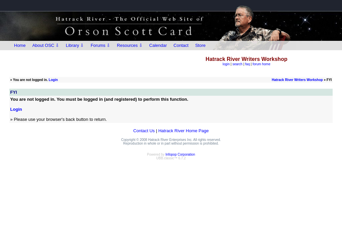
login (226, 64)
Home (20, 45)
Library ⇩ (75, 45)
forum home (261, 64)
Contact (181, 45)
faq (247, 64)
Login (53, 80)
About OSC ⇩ (45, 45)
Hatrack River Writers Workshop (297, 80)
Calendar (158, 45)
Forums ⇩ (100, 45)
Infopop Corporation (180, 154)
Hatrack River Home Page (183, 130)
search (237, 64)
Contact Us (144, 130)
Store (200, 45)
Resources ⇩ (130, 45)
